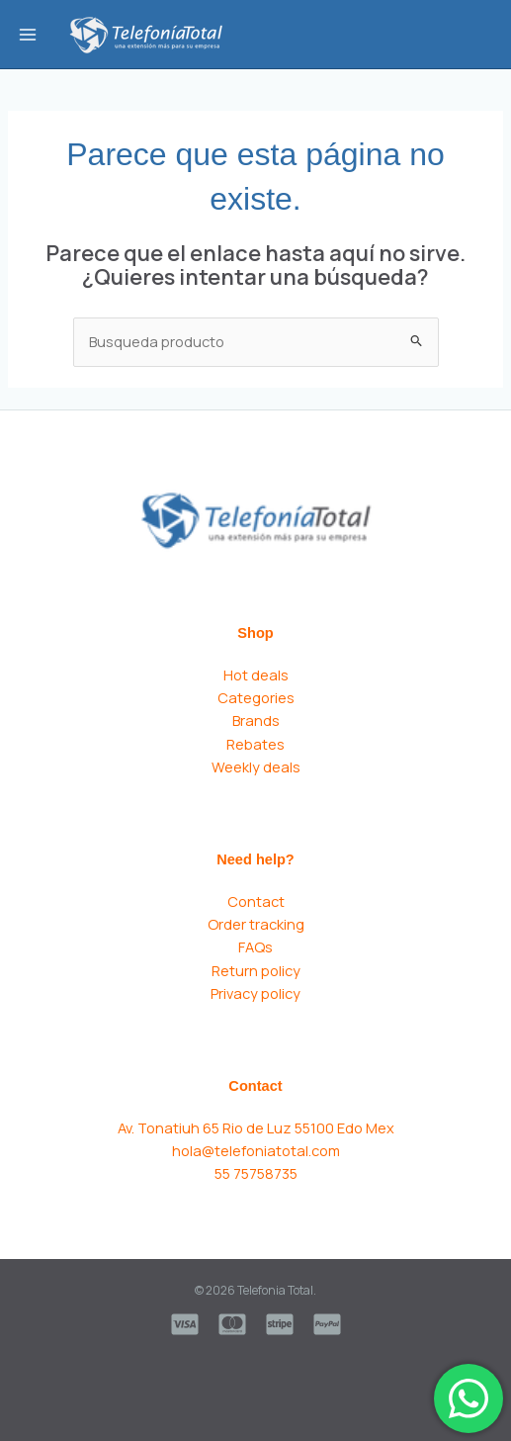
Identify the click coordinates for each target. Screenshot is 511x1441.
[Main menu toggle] (27, 33)
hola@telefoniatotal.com (256, 1150)
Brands (256, 720)
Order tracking (256, 924)
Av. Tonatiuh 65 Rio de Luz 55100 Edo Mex (256, 1127)
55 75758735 (256, 1173)
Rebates (255, 744)
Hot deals (256, 674)
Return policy (256, 970)
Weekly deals (256, 766)
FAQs (255, 946)
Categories (256, 697)
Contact (256, 901)
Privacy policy (255, 993)
